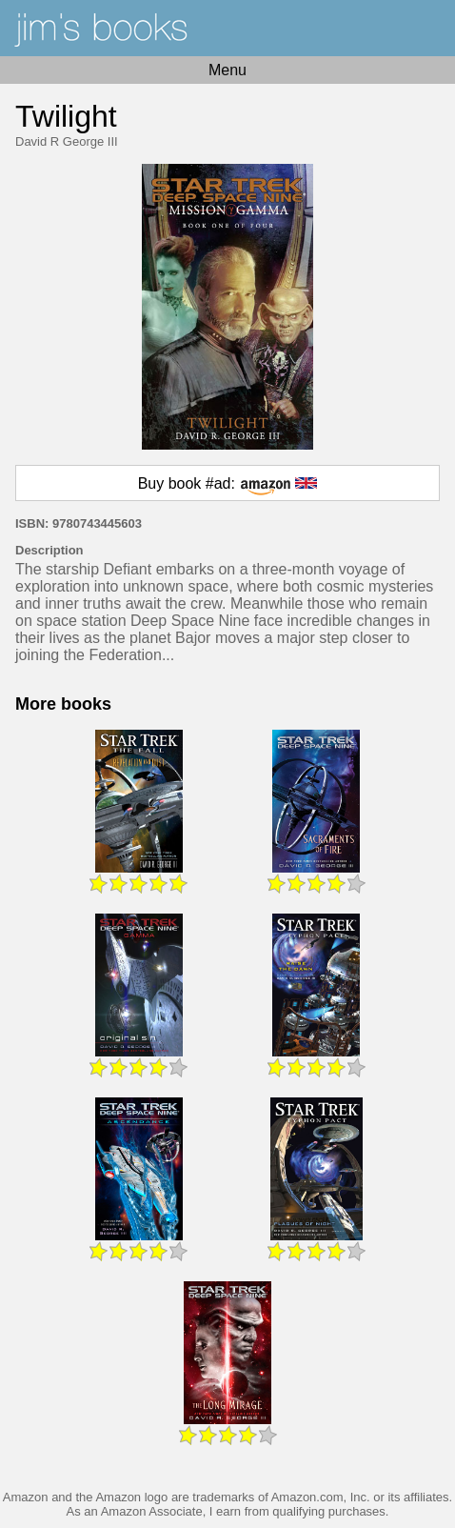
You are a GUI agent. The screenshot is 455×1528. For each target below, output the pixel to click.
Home (227, 28)
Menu (227, 70)
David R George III (66, 141)
